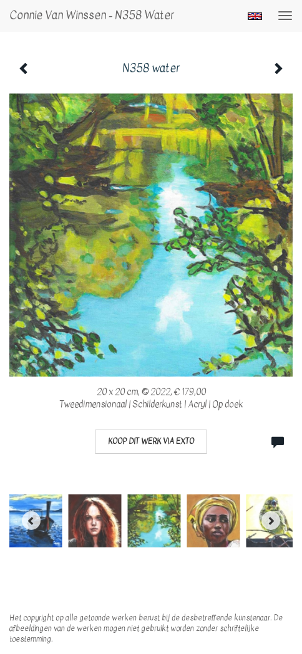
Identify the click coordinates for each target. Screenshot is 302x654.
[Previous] (31, 520)
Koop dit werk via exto (151, 441)
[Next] (270, 520)
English (255, 16)
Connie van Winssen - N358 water (91, 15)
